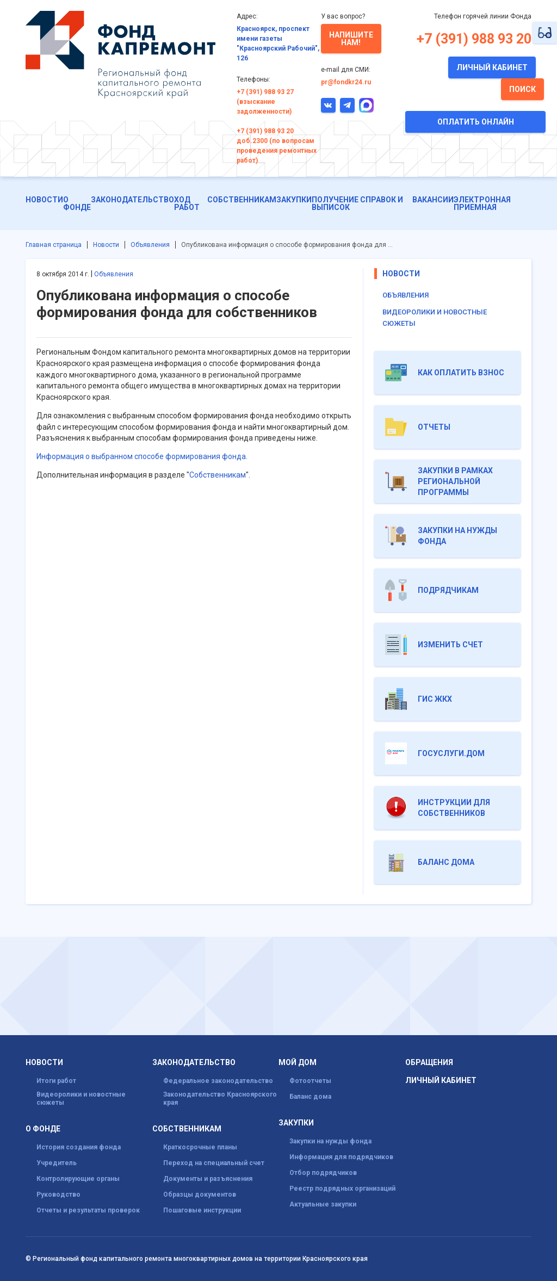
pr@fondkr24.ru (346, 82)
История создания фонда (78, 1147)
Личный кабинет (492, 67)
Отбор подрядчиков (323, 1173)
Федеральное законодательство (218, 1081)
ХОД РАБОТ (187, 203)
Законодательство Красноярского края (220, 1098)
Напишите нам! (351, 38)
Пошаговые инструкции (202, 1210)
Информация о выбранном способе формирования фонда (141, 456)
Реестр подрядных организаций (342, 1188)
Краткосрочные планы (200, 1147)
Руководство (58, 1194)
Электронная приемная (482, 203)
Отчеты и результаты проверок (88, 1210)
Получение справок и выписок (357, 203)
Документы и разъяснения (207, 1179)
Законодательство (132, 199)
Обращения (429, 1063)
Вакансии (433, 199)
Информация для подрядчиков (341, 1157)
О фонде (77, 203)
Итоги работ (56, 1081)
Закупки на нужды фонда (330, 1141)
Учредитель (56, 1163)
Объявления (150, 245)
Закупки (294, 199)
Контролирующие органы (78, 1179)
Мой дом (297, 1063)
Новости (44, 199)
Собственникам (241, 199)
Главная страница (54, 245)
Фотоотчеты (310, 1081)
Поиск (522, 89)
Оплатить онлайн (475, 121)
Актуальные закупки (322, 1204)
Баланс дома (310, 1096)
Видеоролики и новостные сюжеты (81, 1098)
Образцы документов (199, 1194)
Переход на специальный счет (213, 1163)
